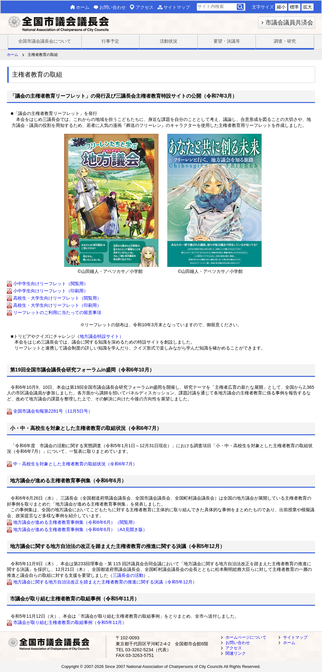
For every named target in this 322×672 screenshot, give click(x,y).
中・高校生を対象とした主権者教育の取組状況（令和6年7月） (75, 463)
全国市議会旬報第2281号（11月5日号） (53, 411)
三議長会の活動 (128, 575)
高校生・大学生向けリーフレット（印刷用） (57, 305)
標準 (294, 6)
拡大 (307, 6)
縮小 (281, 6)
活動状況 (168, 41)
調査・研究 (285, 41)
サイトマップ (177, 7)
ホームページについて (245, 637)
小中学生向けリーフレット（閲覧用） (50, 283)
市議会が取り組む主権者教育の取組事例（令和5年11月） (69, 622)
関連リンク (235, 653)
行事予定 (110, 41)
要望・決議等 (227, 41)
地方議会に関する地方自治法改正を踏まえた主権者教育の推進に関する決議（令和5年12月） (105, 581)
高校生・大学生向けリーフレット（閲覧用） (57, 298)
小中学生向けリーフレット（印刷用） (50, 290)
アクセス (144, 7)
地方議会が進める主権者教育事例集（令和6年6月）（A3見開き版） (80, 529)
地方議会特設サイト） (102, 336)
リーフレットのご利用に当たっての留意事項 (57, 312)
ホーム (82, 7)
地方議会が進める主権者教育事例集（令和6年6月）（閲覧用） (75, 522)
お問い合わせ (112, 7)
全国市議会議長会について (44, 41)
